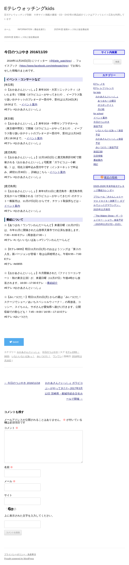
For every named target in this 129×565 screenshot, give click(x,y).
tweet (14, 342)
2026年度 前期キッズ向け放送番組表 (21, 37)
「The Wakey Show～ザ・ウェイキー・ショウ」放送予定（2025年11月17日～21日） (108, 220)
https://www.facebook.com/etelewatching (44, 65)
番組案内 (98, 160)
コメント (11, 427)
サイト (8, 495)
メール (9, 481)
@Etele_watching (60, 60)
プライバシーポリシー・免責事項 (20, 554)
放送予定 (98, 126)
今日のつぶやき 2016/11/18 (22, 382)
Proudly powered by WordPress (19, 558)
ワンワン (57, 356)
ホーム (7, 29)
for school (98, 113)
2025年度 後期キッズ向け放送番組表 (71, 29)
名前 (8, 467)
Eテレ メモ (99, 84)
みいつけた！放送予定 (107, 147)
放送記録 (98, 151)
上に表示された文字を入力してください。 (29, 515)
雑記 (95, 164)
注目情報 (98, 156)
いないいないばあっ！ (23, 356)
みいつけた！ (44, 356)
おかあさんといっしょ (28, 352)
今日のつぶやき (50, 352)
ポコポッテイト (106, 105)
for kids (97, 92)
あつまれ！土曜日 (107, 101)
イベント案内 (29, 104)
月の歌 (101, 109)
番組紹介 (52, 282)
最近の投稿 (110, 177)
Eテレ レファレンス (103, 88)
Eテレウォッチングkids (29, 8)
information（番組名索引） (32, 29)
